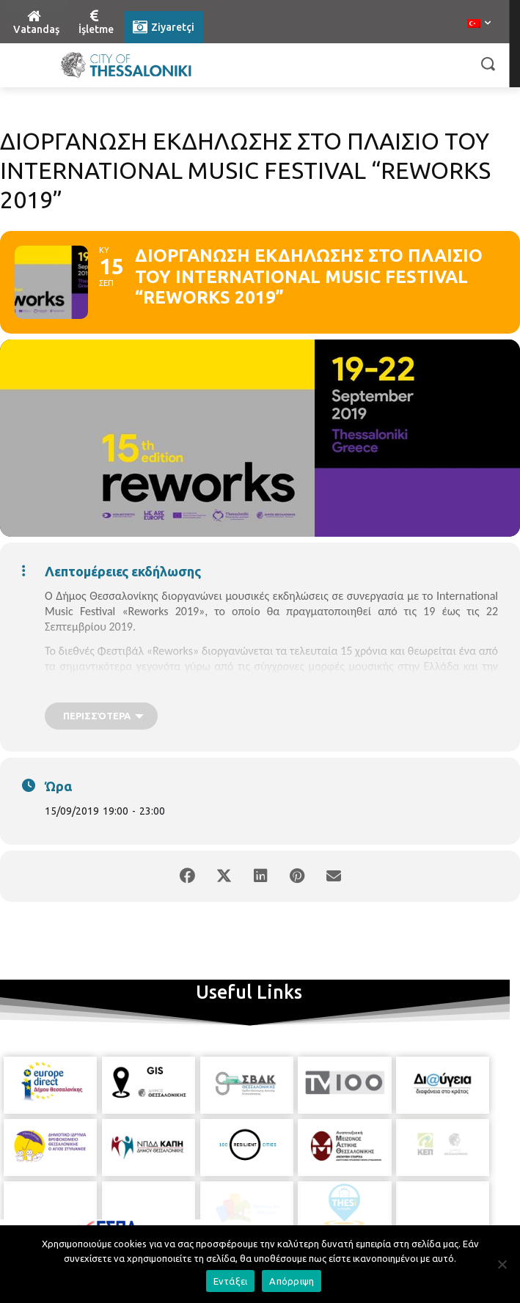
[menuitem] (479, 24)
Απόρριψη (291, 1281)
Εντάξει (230, 1281)
